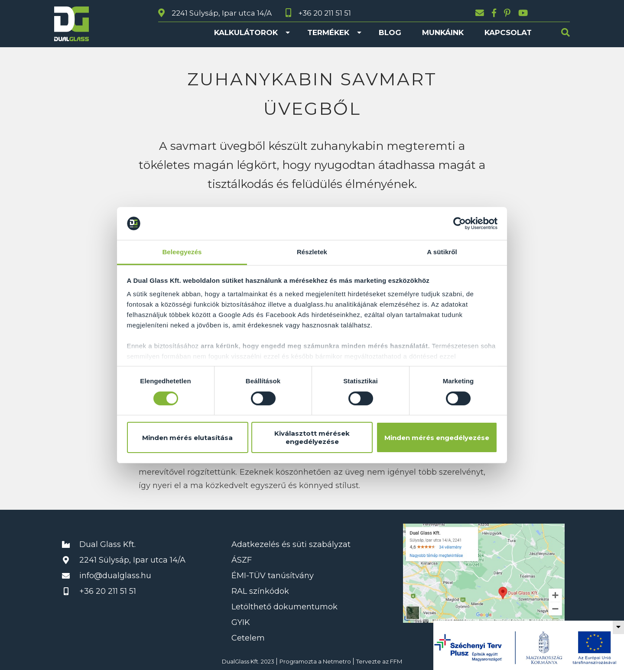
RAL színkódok (260, 591)
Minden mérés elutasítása (187, 438)
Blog (390, 32)
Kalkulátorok (246, 32)
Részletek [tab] (312, 252)
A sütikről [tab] (442, 252)
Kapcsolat (508, 32)
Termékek (328, 32)
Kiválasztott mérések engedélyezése (312, 437)
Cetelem (248, 638)
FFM (396, 661)
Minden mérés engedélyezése (436, 438)
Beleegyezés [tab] (182, 252)
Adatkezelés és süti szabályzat (291, 544)
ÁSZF (241, 560)
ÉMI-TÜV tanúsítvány (272, 575)
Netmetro (337, 661)
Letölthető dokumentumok (284, 607)
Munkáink (443, 32)
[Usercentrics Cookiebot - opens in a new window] (459, 223)
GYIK (240, 622)
